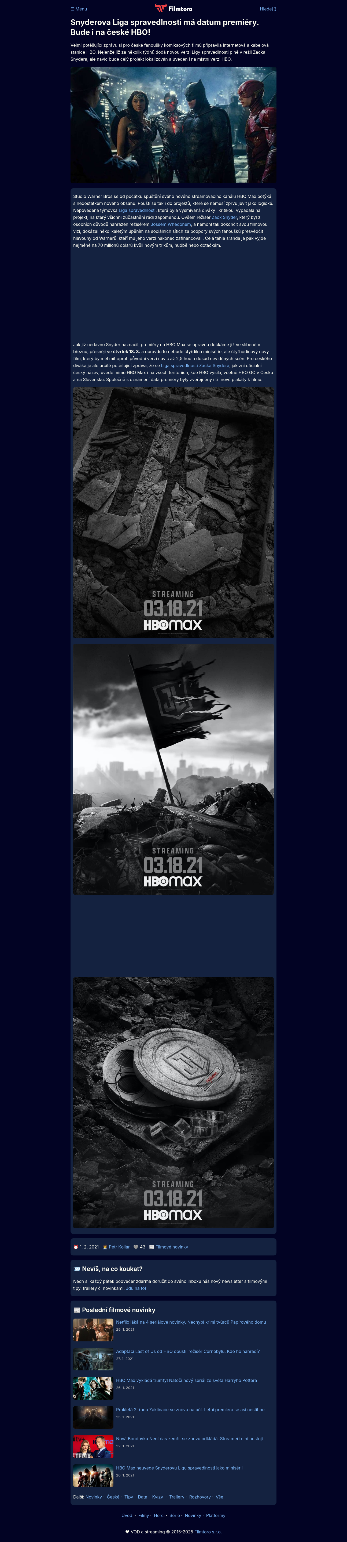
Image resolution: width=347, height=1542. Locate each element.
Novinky (94, 1497)
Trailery (176, 1497)
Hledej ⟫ (268, 9)
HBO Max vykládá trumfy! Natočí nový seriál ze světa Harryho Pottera (186, 1380)
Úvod (127, 1515)
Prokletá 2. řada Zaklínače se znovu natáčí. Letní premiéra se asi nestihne (190, 1409)
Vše (219, 1497)
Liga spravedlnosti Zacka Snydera (195, 365)
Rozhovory (200, 1497)
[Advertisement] (173, 298)
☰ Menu (79, 9)
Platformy (216, 1515)
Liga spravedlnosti (137, 210)
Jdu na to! (136, 1288)
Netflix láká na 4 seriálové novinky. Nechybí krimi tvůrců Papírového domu (191, 1322)
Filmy (143, 1515)
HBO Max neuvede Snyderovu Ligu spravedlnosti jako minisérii (179, 1468)
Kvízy (157, 1497)
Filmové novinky (172, 1247)
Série (174, 1515)
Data (142, 1497)
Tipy (128, 1497)
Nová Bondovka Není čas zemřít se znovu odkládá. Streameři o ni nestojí (189, 1438)
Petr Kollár (119, 1247)
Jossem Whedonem (171, 224)
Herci (159, 1515)
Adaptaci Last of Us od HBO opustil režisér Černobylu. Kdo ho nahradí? (188, 1351)
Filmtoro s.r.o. (208, 1531)
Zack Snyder (224, 217)
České (113, 1497)
